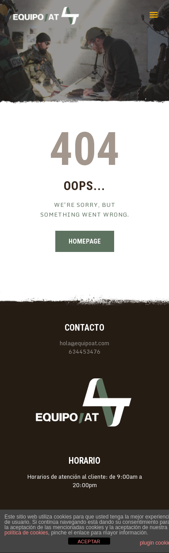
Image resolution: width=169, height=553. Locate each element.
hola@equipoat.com (84, 343)
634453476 (84, 351)
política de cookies (26, 533)
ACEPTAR (88, 541)
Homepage (85, 241)
